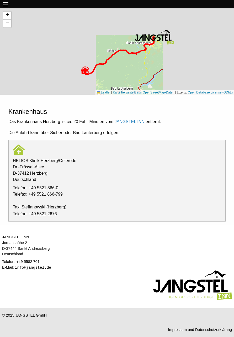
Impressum (177, 330)
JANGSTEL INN (130, 121)
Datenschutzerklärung (213, 330)
